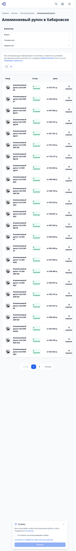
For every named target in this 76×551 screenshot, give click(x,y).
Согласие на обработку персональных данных (34, 540)
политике (30, 531)
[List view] (11, 66)
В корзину (69, 87)
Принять (40, 544)
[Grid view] (6, 66)
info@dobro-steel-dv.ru (13, 60)
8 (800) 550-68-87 (47, 58)
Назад (25, 366)
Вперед (48, 366)
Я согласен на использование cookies (33, 535)
